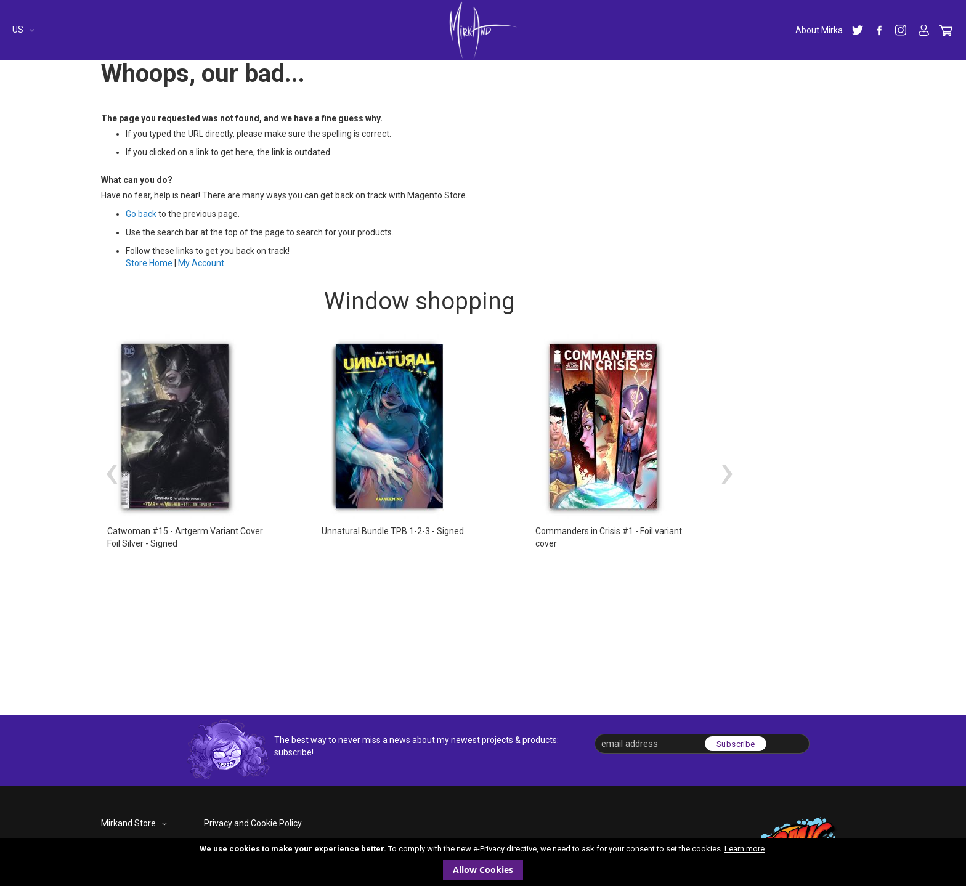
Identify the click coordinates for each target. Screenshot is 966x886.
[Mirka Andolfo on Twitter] (857, 30)
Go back (141, 214)
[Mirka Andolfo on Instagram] (900, 30)
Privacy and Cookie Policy (253, 823)
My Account (923, 30)
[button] (25, 30)
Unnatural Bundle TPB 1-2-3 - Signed (393, 531)
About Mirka (819, 30)
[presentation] (111, 471)
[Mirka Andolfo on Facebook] (879, 30)
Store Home (149, 263)
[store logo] (483, 30)
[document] (483, 862)
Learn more (744, 848)
